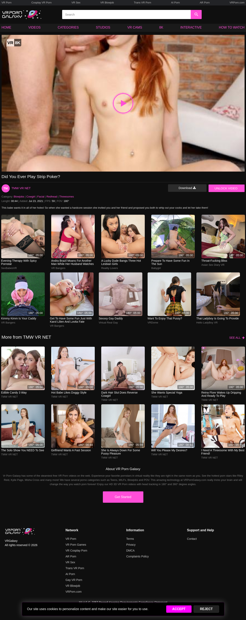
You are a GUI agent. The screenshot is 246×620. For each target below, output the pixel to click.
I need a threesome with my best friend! (223, 452)
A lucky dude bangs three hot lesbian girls (121, 262)
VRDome (153, 322)
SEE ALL (236, 337)
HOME (6, 27)
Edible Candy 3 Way (14, 392)
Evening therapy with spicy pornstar (19, 262)
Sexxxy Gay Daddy (111, 318)
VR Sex (75, 2)
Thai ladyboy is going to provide (217, 318)
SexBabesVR (9, 268)
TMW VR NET (21, 188)
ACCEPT (179, 609)
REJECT (206, 609)
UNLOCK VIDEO (226, 188)
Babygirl (156, 268)
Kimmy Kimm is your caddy (18, 318)
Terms (130, 538)
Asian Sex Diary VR (213, 264)
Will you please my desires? (169, 450)
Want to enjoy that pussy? (165, 318)
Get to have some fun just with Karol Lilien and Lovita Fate (71, 320)
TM (5, 188)
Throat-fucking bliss (214, 260)
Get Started (123, 497)
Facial (40, 196)
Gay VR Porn (74, 580)
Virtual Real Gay (108, 322)
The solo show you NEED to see (22, 450)
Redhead (51, 196)
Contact (192, 538)
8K (161, 27)
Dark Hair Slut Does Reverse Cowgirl (119, 394)
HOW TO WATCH (232, 27)
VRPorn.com (237, 2)
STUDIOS (103, 27)
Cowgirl (30, 196)
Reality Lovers (109, 268)
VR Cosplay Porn (76, 550)
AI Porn (175, 2)
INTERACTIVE (191, 27)
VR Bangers (58, 268)
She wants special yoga (166, 392)
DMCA (130, 550)
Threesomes (66, 196)
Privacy (131, 544)
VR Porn (7, 2)
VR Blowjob (107, 2)
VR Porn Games (76, 544)
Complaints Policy (137, 556)
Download (187, 188)
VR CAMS (134, 27)
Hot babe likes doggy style (68, 392)
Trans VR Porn (142, 2)
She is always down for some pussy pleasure (120, 452)
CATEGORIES (68, 27)
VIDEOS (34, 27)
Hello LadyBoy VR (207, 322)
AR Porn (205, 2)
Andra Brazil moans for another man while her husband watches (72, 262)
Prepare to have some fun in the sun (170, 262)
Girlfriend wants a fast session (71, 450)
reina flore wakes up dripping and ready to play (221, 394)
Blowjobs (19, 196)
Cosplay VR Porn (41, 2)
